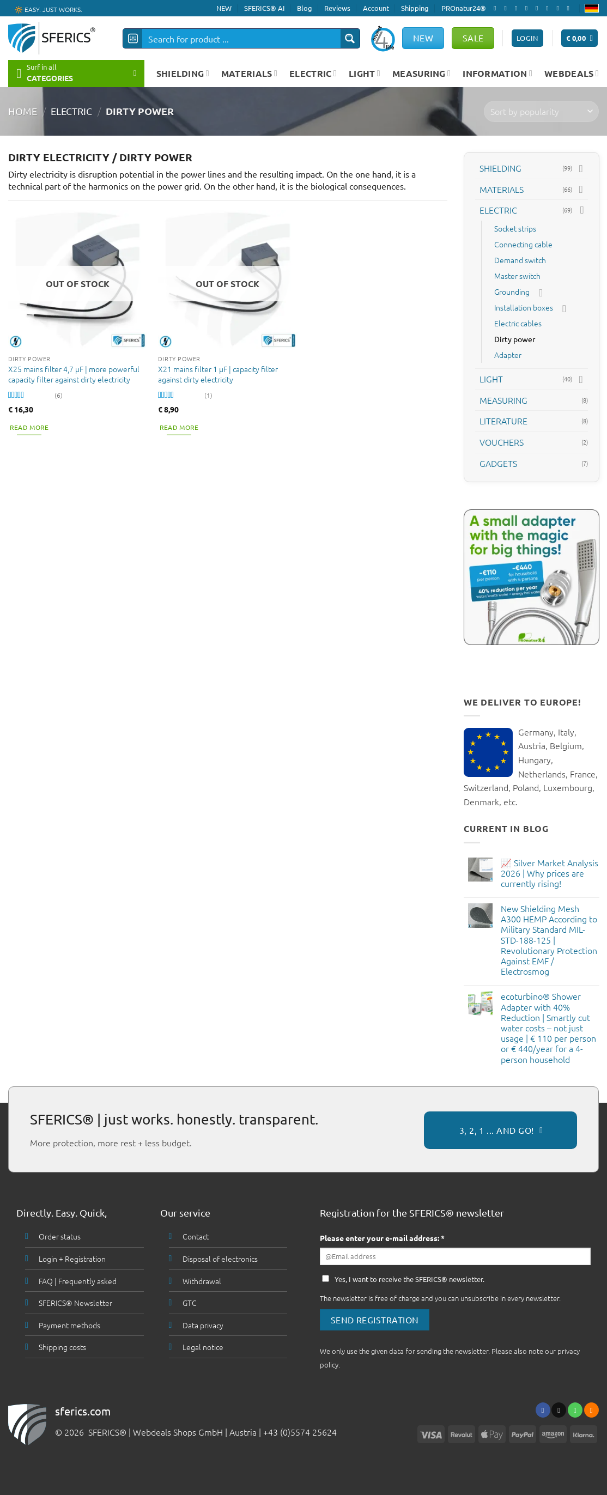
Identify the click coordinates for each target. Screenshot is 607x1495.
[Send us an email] (528, 8)
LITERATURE (503, 421)
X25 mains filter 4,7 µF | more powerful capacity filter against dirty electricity (73, 374)
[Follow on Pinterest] (549, 8)
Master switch (517, 275)
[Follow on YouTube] (570, 8)
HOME (22, 111)
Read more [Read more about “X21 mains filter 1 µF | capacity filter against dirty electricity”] (179, 427)
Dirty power (514, 339)
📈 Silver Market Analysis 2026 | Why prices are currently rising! (549, 873)
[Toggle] (580, 168)
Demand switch (520, 259)
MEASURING (421, 73)
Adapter (507, 354)
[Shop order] (541, 111)
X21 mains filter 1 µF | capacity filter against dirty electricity (218, 374)
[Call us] (539, 8)
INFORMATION (497, 73)
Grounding (512, 291)
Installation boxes (523, 307)
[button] (579, 38)
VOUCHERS (501, 442)
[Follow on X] (518, 8)
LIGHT (364, 73)
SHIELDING (182, 73)
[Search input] (242, 38)
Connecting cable (523, 244)
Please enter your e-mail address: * (382, 1238)
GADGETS (498, 463)
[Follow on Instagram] (507, 8)
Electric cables (518, 323)
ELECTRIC (313, 73)
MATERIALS (249, 73)
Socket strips (515, 228)
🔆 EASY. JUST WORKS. (48, 8)
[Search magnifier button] (350, 38)
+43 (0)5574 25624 (300, 1432)
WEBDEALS (571, 73)
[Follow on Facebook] (497, 8)
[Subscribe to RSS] (559, 8)
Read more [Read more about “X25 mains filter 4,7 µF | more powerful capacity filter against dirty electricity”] (29, 427)
